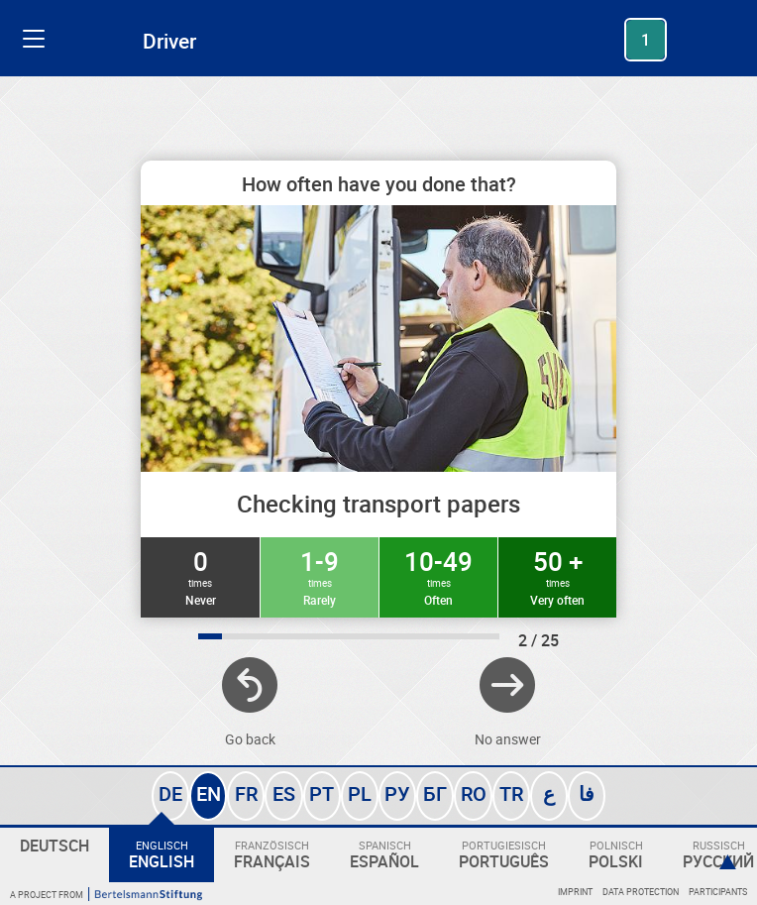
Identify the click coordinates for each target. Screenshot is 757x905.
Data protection (640, 891)
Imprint (575, 891)
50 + (557, 576)
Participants (718, 891)
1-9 (319, 576)
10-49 (438, 576)
